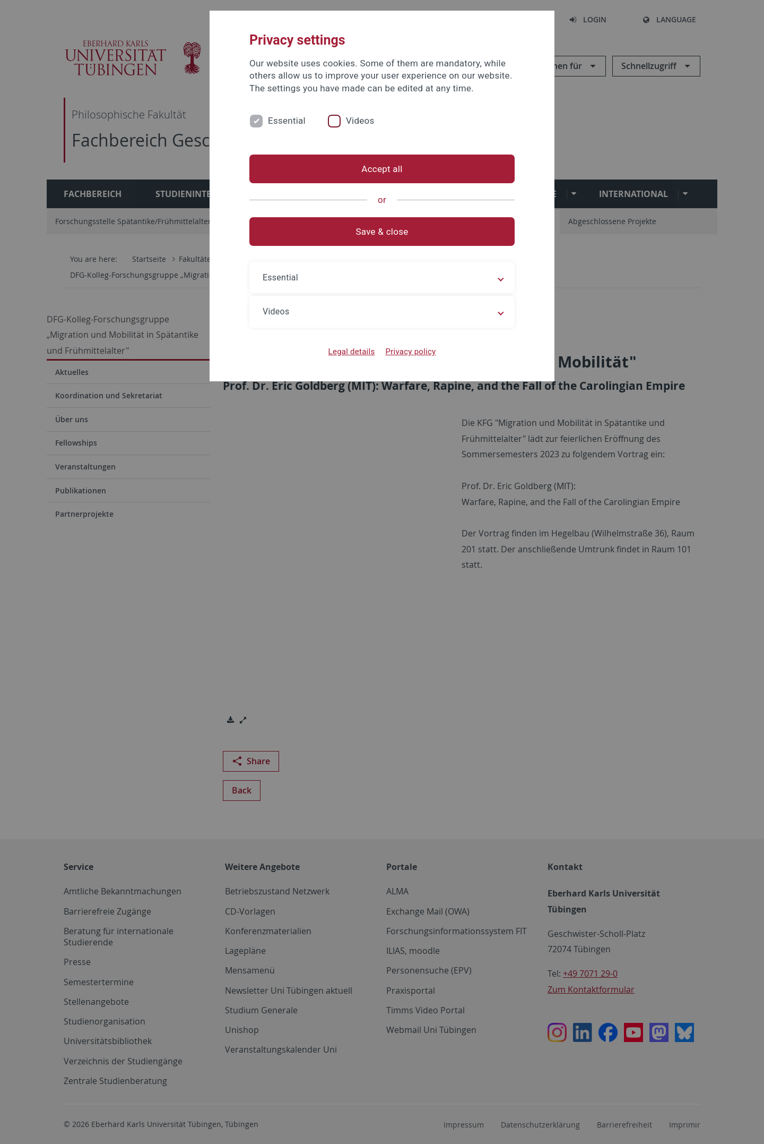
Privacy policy (410, 351)
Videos (360, 120)
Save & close (382, 231)
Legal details (351, 351)
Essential (287, 120)
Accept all (381, 169)
